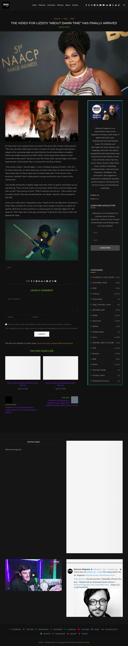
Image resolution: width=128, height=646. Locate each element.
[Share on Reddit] (42, 281)
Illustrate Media (84, 642)
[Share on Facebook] (31, 281)
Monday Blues (106, 332)
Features (42, 5)
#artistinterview (107, 575)
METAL (106, 326)
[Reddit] (116, 5)
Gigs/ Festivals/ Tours (106, 304)
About (67, 5)
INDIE (106, 315)
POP (106, 348)
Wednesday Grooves (106, 381)
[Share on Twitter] (34, 281)
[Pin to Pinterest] (37, 281)
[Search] (124, 5)
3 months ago (113, 569)
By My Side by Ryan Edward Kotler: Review (23, 384)
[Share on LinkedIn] (39, 281)
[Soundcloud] (107, 5)
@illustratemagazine (13, 449)
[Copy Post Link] (50, 281)
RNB (106, 359)
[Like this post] (29, 281)
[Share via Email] (55, 281)
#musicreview (92, 575)
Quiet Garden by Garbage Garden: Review (61, 384)
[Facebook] (86, 5)
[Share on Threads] (53, 281)
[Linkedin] (97, 5)
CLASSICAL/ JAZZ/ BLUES (106, 277)
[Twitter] (89, 5)
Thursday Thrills (106, 370)
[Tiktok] (119, 5)
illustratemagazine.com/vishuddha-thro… (92, 584)
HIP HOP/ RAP (106, 310)
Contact (75, 5)
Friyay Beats (106, 299)
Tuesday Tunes (106, 375)
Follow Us (94, 199)
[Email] (103, 5)
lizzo (9, 267)
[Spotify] (110, 5)
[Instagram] (91, 5)
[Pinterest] (95, 5)
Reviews (60, 5)
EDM (106, 288)
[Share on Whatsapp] (44, 281)
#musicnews (80, 579)
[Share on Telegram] (47, 281)
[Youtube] (101, 5)
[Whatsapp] (113, 5)
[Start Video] (41, 239)
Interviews (51, 5)
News (34, 5)
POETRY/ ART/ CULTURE (106, 343)
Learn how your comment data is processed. (55, 343)
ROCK (106, 364)
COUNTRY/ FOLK (106, 283)
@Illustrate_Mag (99, 569)
